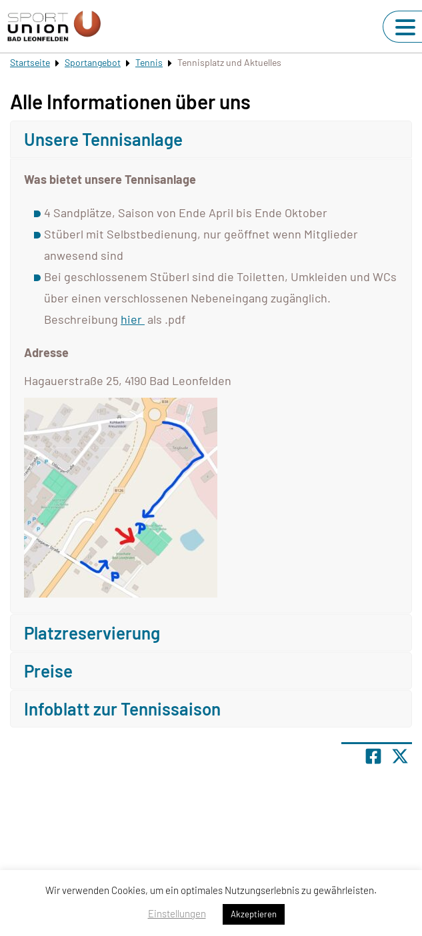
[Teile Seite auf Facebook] (373, 756)
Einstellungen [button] (177, 913)
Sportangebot (93, 62)
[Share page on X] (400, 756)
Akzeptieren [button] (254, 914)
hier (133, 319)
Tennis (149, 62)
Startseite (30, 62)
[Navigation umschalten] (405, 27)
